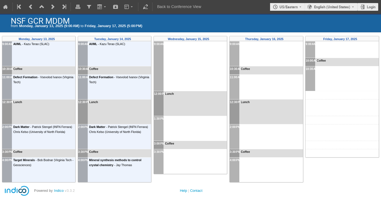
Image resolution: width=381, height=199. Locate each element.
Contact (196, 190)
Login (371, 6)
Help (183, 190)
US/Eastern (288, 6)
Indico (59, 190)
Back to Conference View (179, 6)
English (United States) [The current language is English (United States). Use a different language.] (332, 6)
